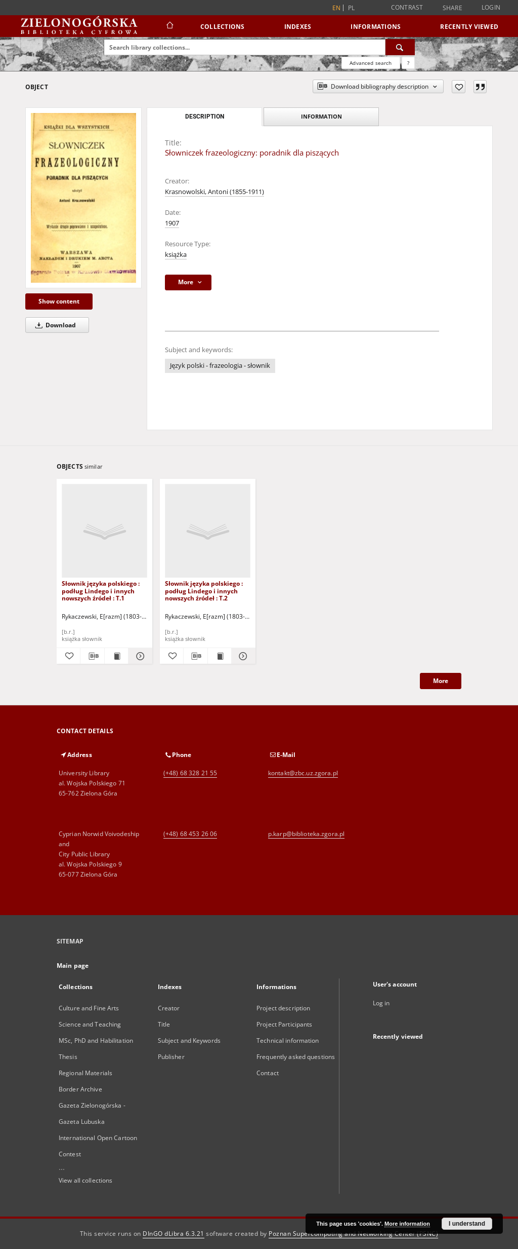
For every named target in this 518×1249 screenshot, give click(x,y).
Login (491, 7)
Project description (283, 1008)
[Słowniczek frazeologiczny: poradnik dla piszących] (83, 198)
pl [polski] (351, 8)
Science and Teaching (90, 1024)
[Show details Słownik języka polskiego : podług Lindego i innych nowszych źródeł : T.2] (241, 656)
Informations (376, 26)
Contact (267, 1073)
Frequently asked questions (295, 1056)
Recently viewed (469, 26)
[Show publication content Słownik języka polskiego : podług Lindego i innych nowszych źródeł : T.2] (219, 656)
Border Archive (80, 1089)
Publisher (171, 1056)
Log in (381, 1003)
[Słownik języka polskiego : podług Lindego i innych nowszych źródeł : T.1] (104, 531)
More (440, 680)
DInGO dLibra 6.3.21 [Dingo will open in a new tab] (173, 1233)
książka (176, 254)
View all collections (85, 1180)
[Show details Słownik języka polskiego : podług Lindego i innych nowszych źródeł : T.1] (138, 656)
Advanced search (371, 62)
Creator (169, 1008)
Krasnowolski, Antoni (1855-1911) (214, 191)
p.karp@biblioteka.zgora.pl (306, 833)
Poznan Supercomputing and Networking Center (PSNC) (353, 1233)
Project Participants (284, 1024)
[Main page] (169, 26)
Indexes (298, 26)
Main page (73, 965)
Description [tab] (204, 116)
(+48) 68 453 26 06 (190, 833)
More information (407, 1224)
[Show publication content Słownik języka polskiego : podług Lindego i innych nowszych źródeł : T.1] (116, 656)
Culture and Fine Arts (89, 1008)
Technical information (287, 1040)
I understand (467, 1223)
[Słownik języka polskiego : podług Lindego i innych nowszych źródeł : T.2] (207, 531)
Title (164, 1024)
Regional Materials (85, 1073)
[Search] (400, 47)
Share (452, 8)
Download (54, 325)
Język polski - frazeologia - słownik (220, 365)
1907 (172, 223)
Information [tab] (321, 116)
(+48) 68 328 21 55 (190, 773)
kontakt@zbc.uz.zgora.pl (303, 773)
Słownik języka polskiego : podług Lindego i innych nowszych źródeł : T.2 (204, 590)
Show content (58, 301)
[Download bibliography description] (92, 656)
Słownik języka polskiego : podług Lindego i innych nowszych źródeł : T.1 (101, 590)
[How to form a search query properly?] (408, 63)
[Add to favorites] (458, 86)
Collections (222, 26)
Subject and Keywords (189, 1040)
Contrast (407, 7)
